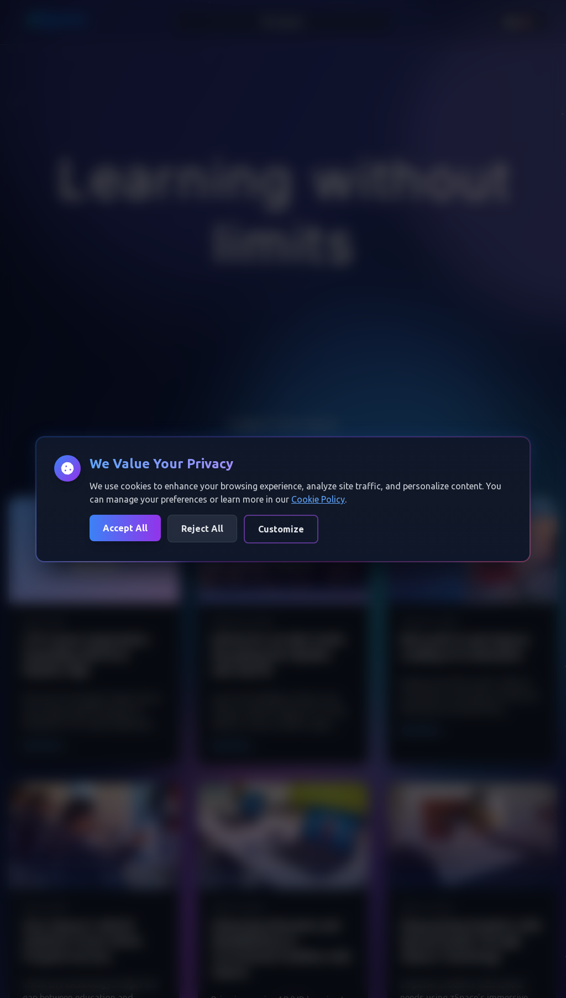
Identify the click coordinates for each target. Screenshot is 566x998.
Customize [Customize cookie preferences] (281, 529)
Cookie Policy (318, 499)
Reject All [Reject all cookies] (202, 529)
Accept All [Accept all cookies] (125, 528)
